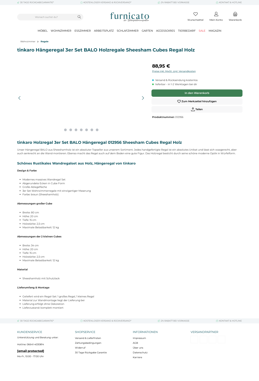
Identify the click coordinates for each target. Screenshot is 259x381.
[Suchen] (79, 17)
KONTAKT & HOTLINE (230, 2)
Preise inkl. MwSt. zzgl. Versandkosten (174, 71)
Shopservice (85, 332)
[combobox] (46, 17)
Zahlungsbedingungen (88, 342)
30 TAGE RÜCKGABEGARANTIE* (37, 2)
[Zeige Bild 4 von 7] (81, 130)
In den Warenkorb (197, 93)
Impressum (139, 338)
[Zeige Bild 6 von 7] (92, 130)
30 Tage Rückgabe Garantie (91, 352)
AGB (135, 342)
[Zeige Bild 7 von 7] (97, 130)
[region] (81, 98)
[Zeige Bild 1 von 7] (65, 130)
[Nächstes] (142, 98)
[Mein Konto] (216, 17)
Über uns (138, 347)
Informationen (145, 332)
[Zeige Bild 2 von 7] (70, 130)
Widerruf (80, 347)
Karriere (137, 357)
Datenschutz (140, 352)
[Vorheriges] (19, 98)
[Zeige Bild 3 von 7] (76, 130)
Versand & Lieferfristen (88, 338)
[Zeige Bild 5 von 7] (86, 130)
